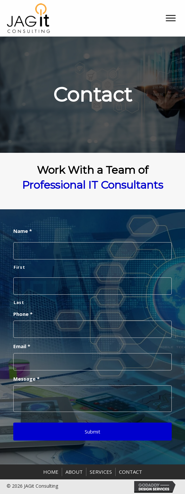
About (74, 471)
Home (50, 471)
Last (19, 302)
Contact (130, 471)
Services (101, 471)
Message (26, 379)
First (19, 267)
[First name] (92, 250)
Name (22, 231)
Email (21, 346)
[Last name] (92, 286)
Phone (23, 314)
